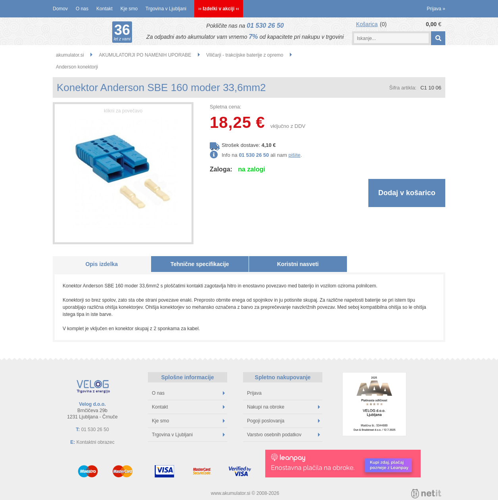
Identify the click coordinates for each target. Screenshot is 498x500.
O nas (82, 8)
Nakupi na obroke (283, 407)
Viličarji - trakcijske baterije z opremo (244, 55)
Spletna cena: (225, 107)
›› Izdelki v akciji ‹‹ (218, 8)
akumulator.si (70, 55)
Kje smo (129, 8)
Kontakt (104, 8)
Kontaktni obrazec (96, 442)
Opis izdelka (101, 264)
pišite (294, 155)
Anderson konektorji (77, 67)
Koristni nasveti (298, 264)
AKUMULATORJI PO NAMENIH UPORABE (145, 55)
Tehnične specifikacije (199, 264)
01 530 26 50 (265, 25)
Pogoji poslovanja (283, 421)
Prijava (436, 8)
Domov (60, 8)
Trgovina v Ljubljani (166, 8)
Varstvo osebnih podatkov (283, 434)
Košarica (366, 24)
